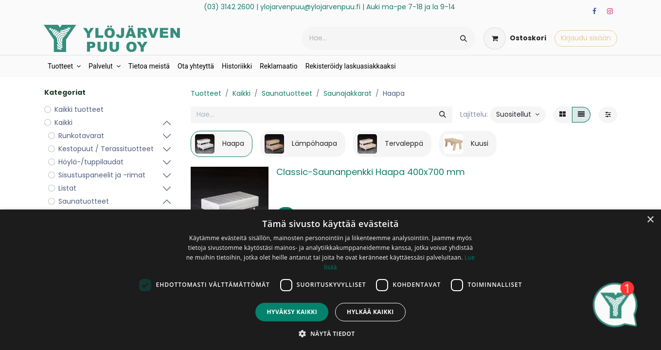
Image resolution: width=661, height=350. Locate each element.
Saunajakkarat (347, 93)
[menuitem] (64, 66)
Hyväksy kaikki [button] (292, 312)
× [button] (650, 220)
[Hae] (463, 38)
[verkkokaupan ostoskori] (515, 38)
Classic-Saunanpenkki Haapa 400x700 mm (370, 172)
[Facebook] (594, 11)
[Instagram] (610, 11)
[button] (518, 114)
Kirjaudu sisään (586, 38)
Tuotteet (206, 93)
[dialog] (330, 280)
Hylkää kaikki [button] (370, 312)
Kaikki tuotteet (79, 109)
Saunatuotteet (287, 93)
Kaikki (241, 93)
